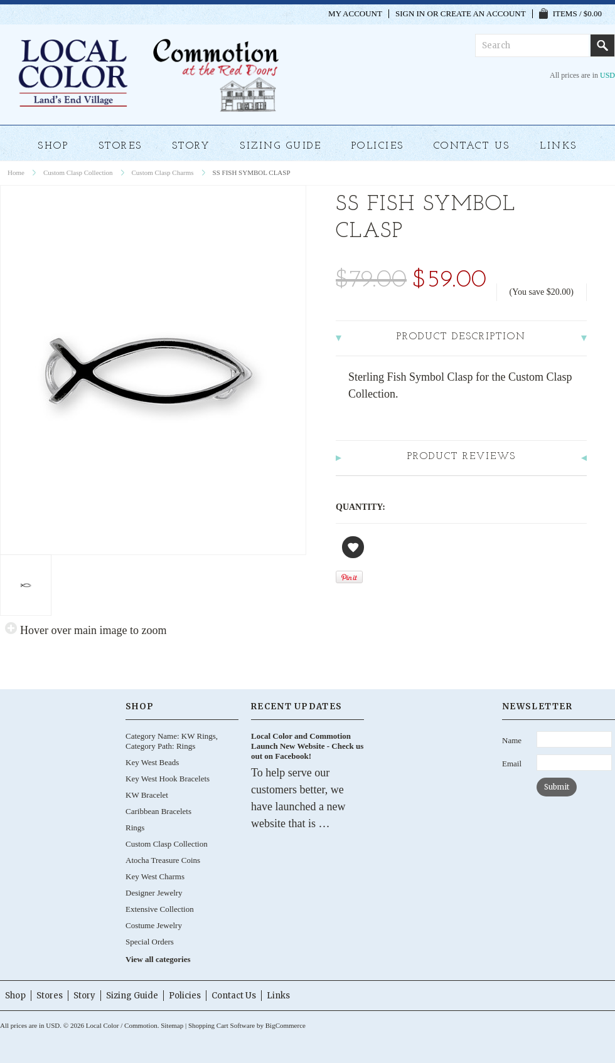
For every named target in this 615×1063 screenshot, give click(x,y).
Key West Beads (152, 762)
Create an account (483, 13)
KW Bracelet (147, 795)
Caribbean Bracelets (158, 811)
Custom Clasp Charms (163, 172)
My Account (355, 13)
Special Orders (150, 941)
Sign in (410, 13)
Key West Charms (155, 876)
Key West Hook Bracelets (168, 778)
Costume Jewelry (154, 925)
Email (511, 763)
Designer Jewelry (154, 892)
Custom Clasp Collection (78, 172)
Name (511, 740)
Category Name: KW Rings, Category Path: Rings (172, 741)
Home (16, 172)
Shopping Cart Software (221, 1025)
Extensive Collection (160, 909)
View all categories (158, 959)
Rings (135, 827)
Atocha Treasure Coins (163, 860)
